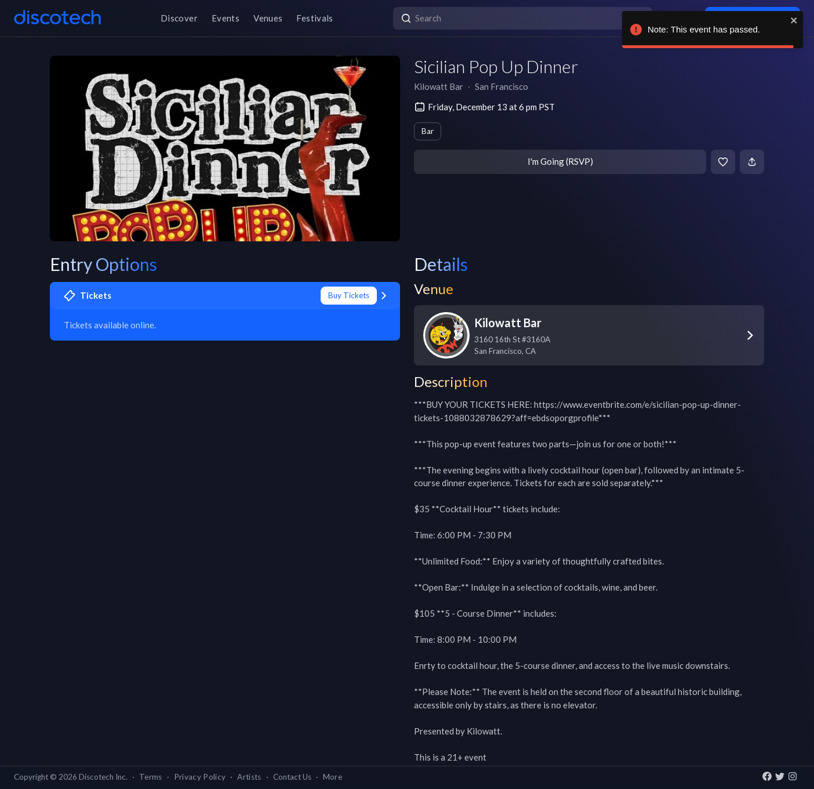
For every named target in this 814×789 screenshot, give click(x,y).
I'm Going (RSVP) (560, 161)
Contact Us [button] (292, 776)
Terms (150, 776)
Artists (249, 776)
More (332, 776)
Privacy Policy (200, 776)
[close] (794, 20)
